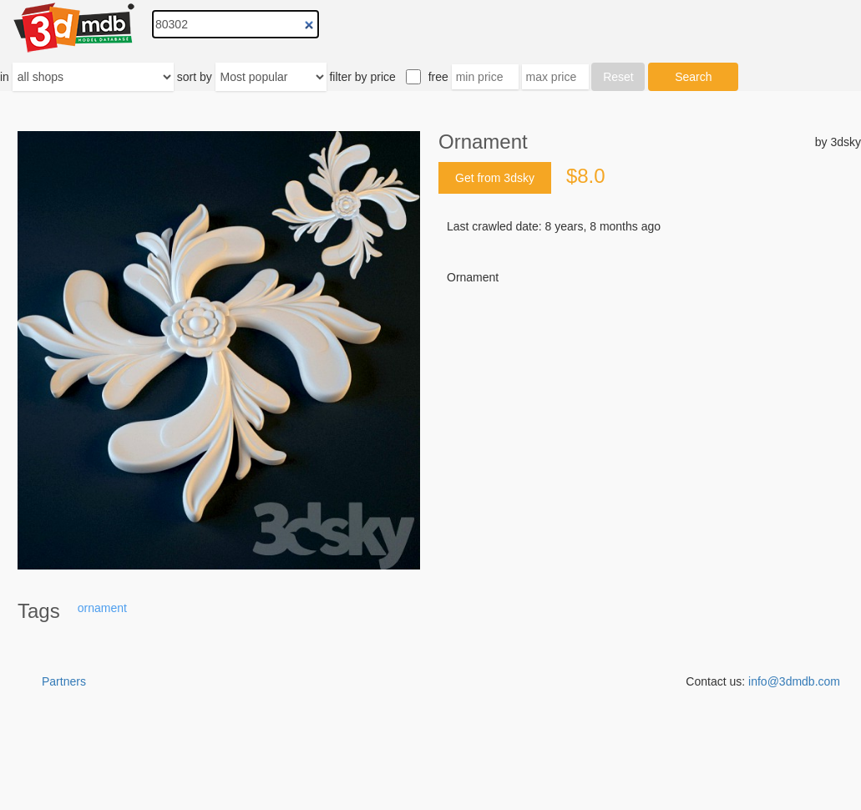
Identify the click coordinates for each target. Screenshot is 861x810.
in (4, 77)
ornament (102, 608)
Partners (64, 681)
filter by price (362, 77)
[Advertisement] (650, 412)
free (438, 77)
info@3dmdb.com (794, 681)
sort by (194, 77)
